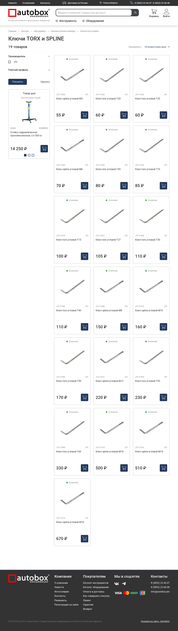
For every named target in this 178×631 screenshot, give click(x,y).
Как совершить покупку (96, 596)
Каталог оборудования (96, 587)
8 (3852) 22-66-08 (161, 3)
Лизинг (87, 600)
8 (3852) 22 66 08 (160, 587)
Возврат (87, 609)
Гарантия (88, 604)
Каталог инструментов (95, 582)
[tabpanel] (29, 124)
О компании (28, 3)
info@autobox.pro (160, 591)
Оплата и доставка (93, 591)
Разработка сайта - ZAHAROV (155, 621)
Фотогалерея (61, 591)
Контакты (45, 3)
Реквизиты (60, 600)
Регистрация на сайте (66, 604)
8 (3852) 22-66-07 (143, 3)
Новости (12, 3)
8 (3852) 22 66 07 (160, 582)
